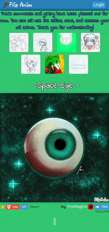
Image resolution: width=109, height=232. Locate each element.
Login (99, 4)
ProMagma (80, 206)
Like (12, 206)
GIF (24, 207)
